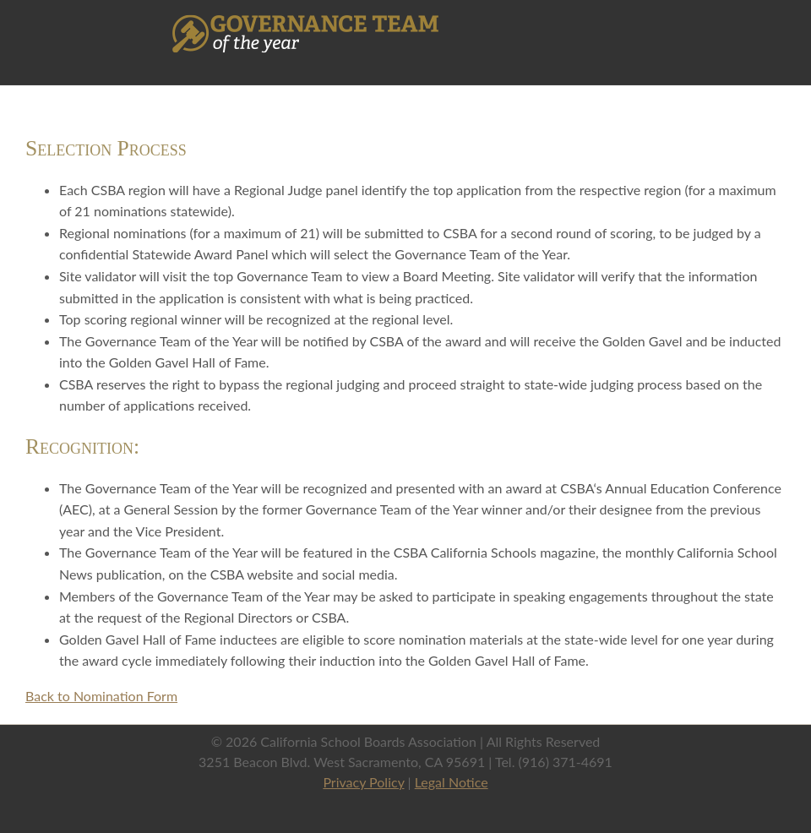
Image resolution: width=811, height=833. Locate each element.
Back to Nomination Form (101, 696)
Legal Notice (451, 782)
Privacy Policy (363, 782)
